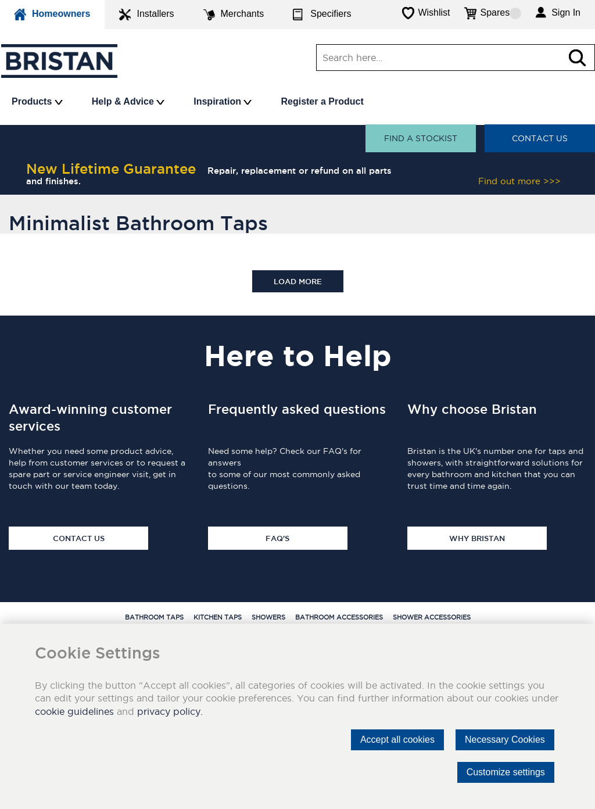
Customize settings (506, 772)
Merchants (233, 14)
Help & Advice (128, 101)
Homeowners (52, 14)
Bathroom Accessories (339, 617)
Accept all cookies (397, 739)
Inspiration (222, 101)
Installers (146, 14)
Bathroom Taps (154, 617)
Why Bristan (477, 538)
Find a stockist (420, 138)
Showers (268, 617)
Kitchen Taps (217, 617)
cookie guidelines (74, 711)
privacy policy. (170, 711)
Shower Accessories (432, 617)
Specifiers (322, 14)
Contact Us (540, 138)
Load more (298, 281)
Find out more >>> (519, 181)
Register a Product (322, 101)
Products (37, 101)
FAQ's (277, 538)
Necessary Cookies (505, 739)
